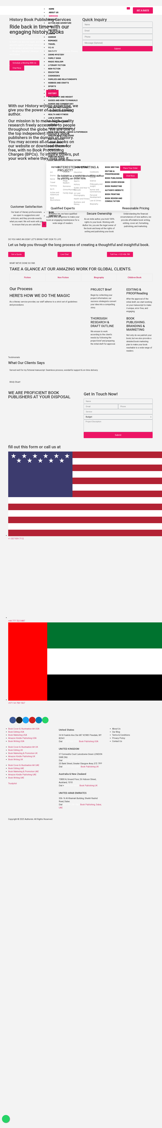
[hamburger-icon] (128, 8)
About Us (53, 12)
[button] (143, 10)
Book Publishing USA (88, 741)
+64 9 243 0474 (71, 785)
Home (51, 8)
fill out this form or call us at (34, 446)
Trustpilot (12, 783)
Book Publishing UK (90, 766)
